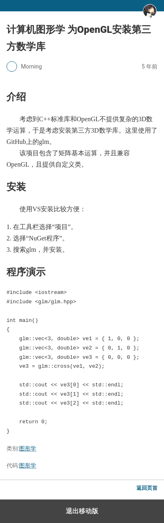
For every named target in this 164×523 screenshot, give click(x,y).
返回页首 (147, 488)
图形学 (27, 448)
